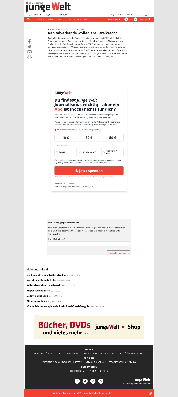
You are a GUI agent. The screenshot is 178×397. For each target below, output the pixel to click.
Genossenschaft (78, 371)
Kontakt (111, 353)
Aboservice (39, 353)
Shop (85, 19)
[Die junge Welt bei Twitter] (85, 380)
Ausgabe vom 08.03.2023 (62, 29)
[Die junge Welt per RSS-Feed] (101, 380)
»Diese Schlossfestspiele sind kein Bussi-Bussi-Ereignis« (58, 306)
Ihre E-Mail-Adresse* (56, 239)
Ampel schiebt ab (36, 290)
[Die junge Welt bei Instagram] (93, 380)
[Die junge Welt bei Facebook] (77, 380)
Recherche (41, 19)
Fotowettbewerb (117, 362)
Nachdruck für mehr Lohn (41, 280)
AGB (102, 353)
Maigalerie (47, 362)
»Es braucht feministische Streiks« (46, 274)
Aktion (50, 19)
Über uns (131, 353)
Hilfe (121, 353)
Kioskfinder (72, 353)
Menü (30, 19)
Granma (132, 362)
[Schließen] (150, 393)
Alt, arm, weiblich (37, 301)
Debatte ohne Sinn (37, 295)
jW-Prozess (77, 19)
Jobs (141, 353)
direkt (108, 393)
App (69, 19)
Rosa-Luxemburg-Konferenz (69, 362)
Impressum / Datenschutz (142, 384)
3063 (128, 15)
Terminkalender (89, 353)
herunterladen (91, 393)
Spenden (104, 371)
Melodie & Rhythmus (96, 362)
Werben (51, 353)
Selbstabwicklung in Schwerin (44, 285)
